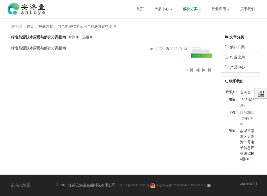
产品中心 (163, 9)
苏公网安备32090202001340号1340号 (178, 185)
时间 (72, 37)
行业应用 (220, 9)
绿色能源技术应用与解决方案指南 (85, 26)
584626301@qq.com (247, 118)
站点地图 (20, 185)
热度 (85, 37)
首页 (140, 9)
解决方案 (192, 9)
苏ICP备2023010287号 (134, 185)
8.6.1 (249, 184)
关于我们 (247, 9)
